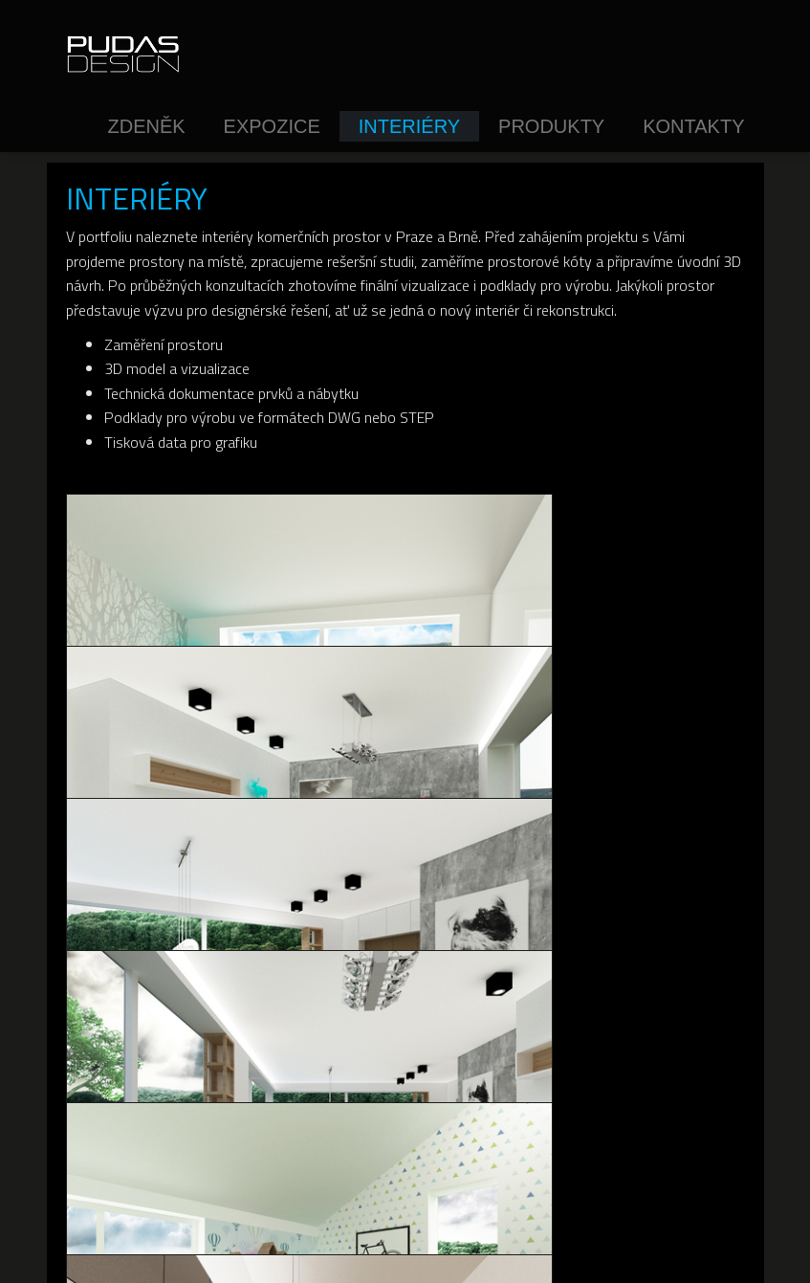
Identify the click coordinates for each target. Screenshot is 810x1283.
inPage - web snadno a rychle (488, 1252)
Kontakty (693, 126)
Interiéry (409, 126)
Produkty (551, 126)
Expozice (272, 126)
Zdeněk (146, 126)
